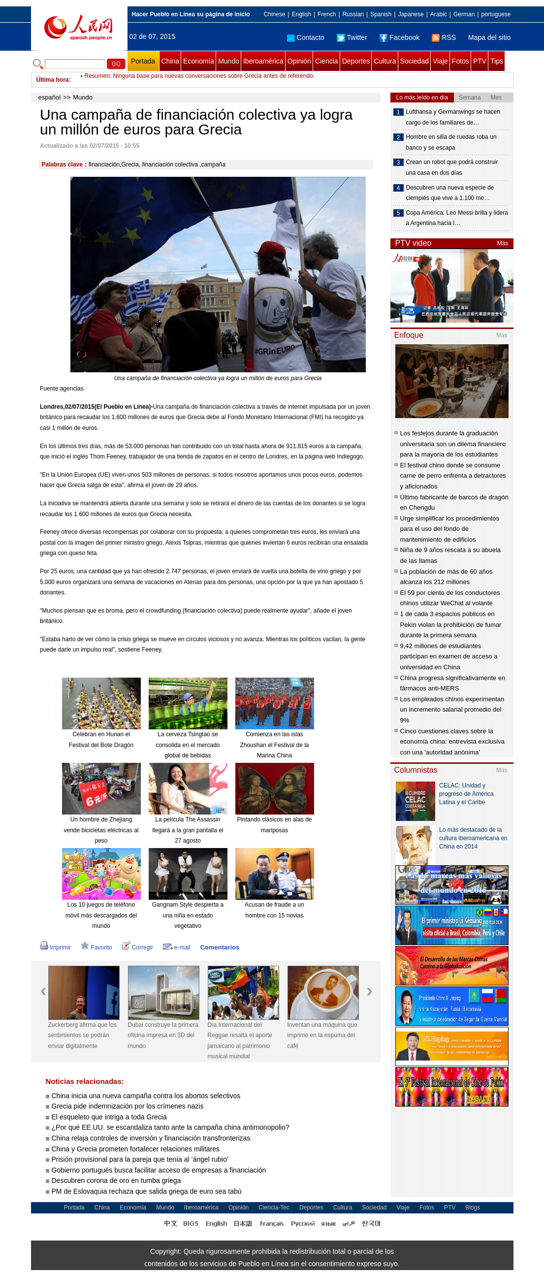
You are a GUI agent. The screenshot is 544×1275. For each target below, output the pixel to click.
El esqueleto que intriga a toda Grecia (109, 1117)
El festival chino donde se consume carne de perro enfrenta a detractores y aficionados (453, 475)
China (170, 61)
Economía (198, 61)
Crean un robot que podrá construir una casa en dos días (452, 167)
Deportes (356, 61)
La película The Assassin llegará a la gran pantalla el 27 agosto (187, 830)
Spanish (380, 14)
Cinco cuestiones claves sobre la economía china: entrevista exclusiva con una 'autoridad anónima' (452, 741)
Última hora (52, 79)
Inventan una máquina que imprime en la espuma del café (322, 1035)
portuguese (496, 14)
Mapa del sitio (489, 37)
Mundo (228, 61)
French (327, 14)
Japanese (411, 14)
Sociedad (414, 61)
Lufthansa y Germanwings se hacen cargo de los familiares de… (453, 117)
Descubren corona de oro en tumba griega (116, 1180)
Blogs (472, 1207)
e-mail (177, 947)
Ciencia (326, 61)
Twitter (352, 37)
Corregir (137, 947)
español (49, 97)
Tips (496, 61)
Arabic (438, 14)
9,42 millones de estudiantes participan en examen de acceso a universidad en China (449, 656)
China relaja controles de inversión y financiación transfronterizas (151, 1138)
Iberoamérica (263, 61)
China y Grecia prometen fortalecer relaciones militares (136, 1149)
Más (503, 243)
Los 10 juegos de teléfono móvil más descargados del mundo (101, 915)
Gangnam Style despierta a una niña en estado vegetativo (188, 915)
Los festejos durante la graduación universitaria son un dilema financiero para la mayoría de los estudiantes (453, 443)
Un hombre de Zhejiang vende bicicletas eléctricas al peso (101, 830)
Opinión (299, 61)
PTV (479, 61)
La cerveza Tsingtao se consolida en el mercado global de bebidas (188, 745)
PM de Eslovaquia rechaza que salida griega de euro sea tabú (147, 1191)
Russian (353, 14)
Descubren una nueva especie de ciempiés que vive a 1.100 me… (450, 193)
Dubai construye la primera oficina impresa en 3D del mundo (163, 1035)
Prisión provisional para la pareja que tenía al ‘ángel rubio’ (140, 1159)
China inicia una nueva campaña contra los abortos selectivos (146, 1096)
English (301, 14)
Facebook (399, 37)
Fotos (460, 61)
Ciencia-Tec (273, 1207)
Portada (143, 61)
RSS (444, 37)
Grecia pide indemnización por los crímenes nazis (128, 1106)
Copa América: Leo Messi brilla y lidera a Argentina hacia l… (457, 218)
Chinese (275, 14)
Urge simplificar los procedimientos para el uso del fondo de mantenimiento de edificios (450, 529)
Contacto (305, 37)
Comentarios (219, 947)
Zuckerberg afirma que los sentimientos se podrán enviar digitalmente (82, 1035)
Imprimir (55, 947)
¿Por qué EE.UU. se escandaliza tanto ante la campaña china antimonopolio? (170, 1127)
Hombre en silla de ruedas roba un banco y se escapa (451, 142)
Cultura (385, 61)
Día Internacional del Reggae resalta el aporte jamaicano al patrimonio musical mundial (240, 1040)
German (464, 14)
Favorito (96, 947)
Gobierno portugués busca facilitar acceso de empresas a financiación (159, 1170)
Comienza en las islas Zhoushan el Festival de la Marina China (274, 745)
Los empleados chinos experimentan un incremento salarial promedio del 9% (452, 709)
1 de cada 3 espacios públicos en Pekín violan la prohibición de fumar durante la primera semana (451, 624)
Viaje (440, 61)
